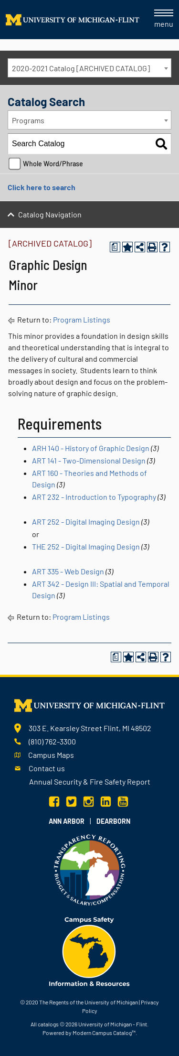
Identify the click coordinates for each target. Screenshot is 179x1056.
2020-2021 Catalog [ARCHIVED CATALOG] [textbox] (81, 68)
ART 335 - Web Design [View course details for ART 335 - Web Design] (68, 571)
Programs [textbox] (28, 120)
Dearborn (113, 821)
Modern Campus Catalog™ (104, 1032)
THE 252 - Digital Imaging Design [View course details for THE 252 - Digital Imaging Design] (86, 546)
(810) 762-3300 (52, 741)
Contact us (47, 768)
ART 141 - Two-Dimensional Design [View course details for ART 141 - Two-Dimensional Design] (89, 460)
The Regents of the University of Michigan (88, 1002)
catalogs (48, 1024)
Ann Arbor (66, 821)
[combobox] (89, 67)
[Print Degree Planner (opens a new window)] (115, 247)
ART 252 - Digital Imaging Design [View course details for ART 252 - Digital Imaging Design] (86, 521)
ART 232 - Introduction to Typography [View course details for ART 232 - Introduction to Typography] (94, 496)
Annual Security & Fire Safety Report (89, 781)
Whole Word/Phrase (53, 164)
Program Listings (81, 319)
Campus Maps (51, 754)
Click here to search (41, 187)
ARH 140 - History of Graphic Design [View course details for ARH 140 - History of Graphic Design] (90, 448)
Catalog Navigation (50, 214)
